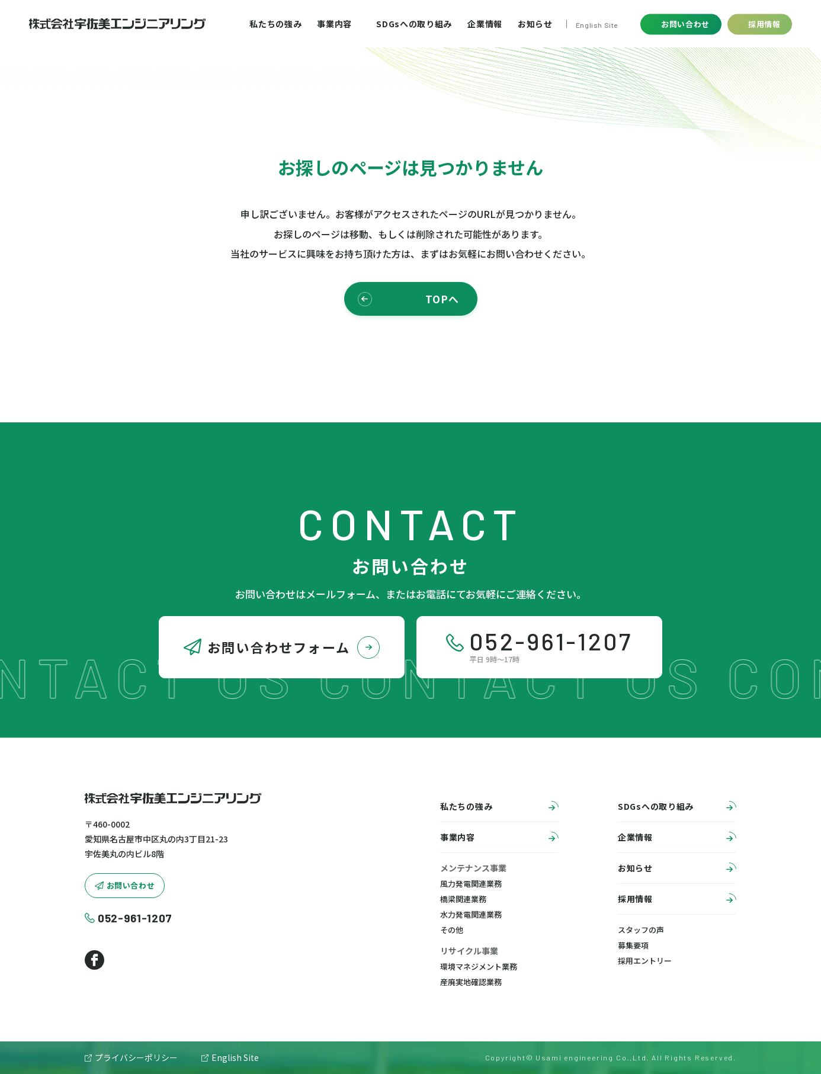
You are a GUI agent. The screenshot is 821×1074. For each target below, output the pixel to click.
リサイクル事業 (469, 951)
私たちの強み (275, 24)
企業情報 (484, 24)
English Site (597, 24)
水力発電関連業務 (471, 914)
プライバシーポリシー (136, 1057)
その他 (451, 929)
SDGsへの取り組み (414, 24)
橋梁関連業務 (463, 899)
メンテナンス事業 (473, 868)
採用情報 (677, 900)
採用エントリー (645, 960)
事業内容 (334, 24)
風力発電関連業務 (471, 883)
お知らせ (535, 24)
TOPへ (408, 298)
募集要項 (633, 945)
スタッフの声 (641, 929)
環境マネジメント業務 (478, 966)
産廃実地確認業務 (471, 982)
